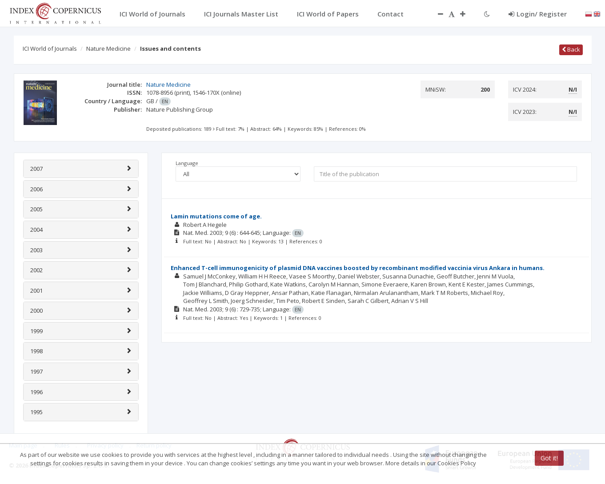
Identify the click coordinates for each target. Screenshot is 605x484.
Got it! (549, 458)
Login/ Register (538, 13)
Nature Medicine (108, 48)
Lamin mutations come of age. (216, 216)
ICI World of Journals (50, 48)
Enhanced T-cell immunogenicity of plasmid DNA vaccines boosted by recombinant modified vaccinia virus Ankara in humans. (358, 268)
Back (571, 49)
